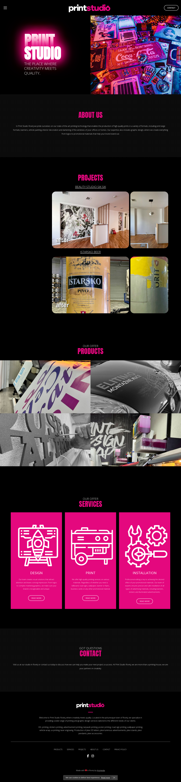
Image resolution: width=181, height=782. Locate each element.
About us (90, 115)
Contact (90, 653)
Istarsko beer (90, 252)
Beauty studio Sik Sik (90, 187)
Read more (105, 778)
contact (171, 8)
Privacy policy (120, 749)
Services (90, 504)
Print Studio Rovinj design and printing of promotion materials (89, 8)
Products (90, 351)
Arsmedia (101, 770)
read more (25, 598)
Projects (90, 178)
